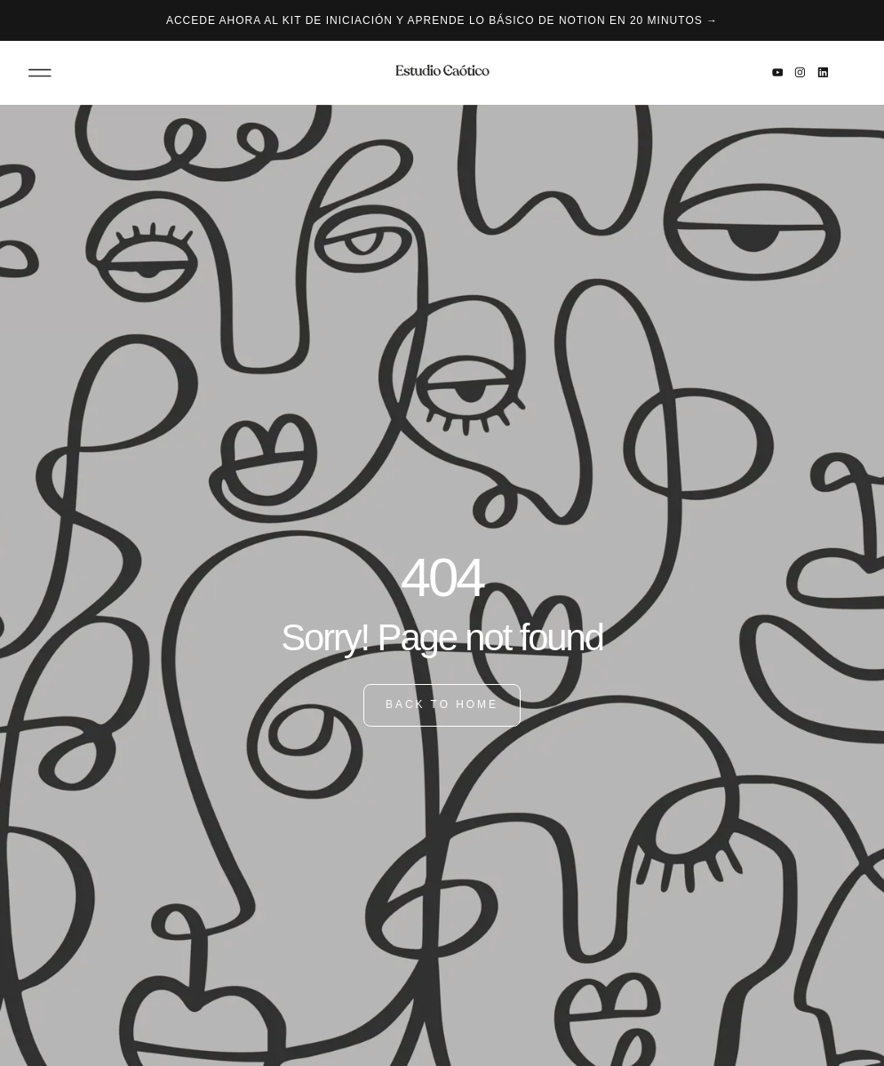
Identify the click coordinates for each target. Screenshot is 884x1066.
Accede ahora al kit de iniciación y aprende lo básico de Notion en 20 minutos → (442, 20)
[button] (40, 73)
